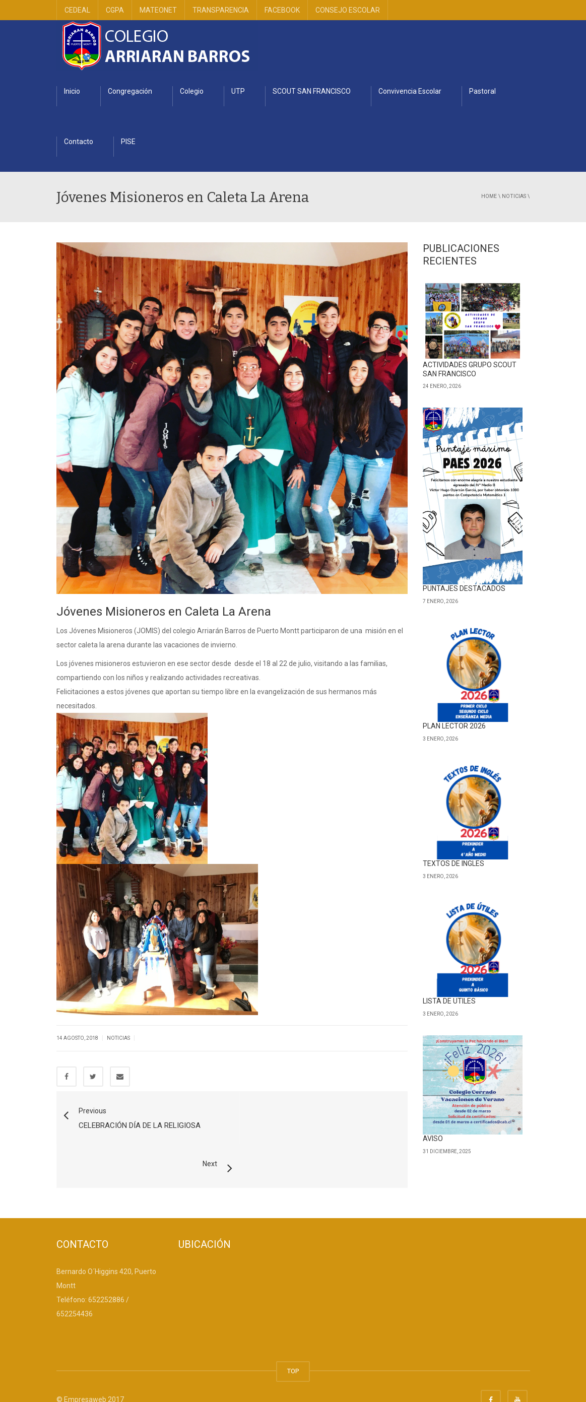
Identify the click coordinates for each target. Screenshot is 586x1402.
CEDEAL (77, 10)
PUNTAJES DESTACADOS (464, 588)
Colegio (192, 91)
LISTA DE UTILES (449, 1001)
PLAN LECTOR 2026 (454, 726)
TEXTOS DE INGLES (453, 863)
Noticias (514, 196)
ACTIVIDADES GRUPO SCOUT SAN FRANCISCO (469, 369)
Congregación (130, 91)
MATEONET (158, 10)
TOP (293, 1346)
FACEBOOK (282, 10)
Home (489, 196)
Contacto (78, 142)
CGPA (115, 10)
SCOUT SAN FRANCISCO (312, 91)
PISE (128, 142)
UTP (238, 91)
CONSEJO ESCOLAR (347, 10)
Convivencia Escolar (409, 91)
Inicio (72, 91)
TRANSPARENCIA (220, 10)
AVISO (433, 1138)
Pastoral (482, 91)
